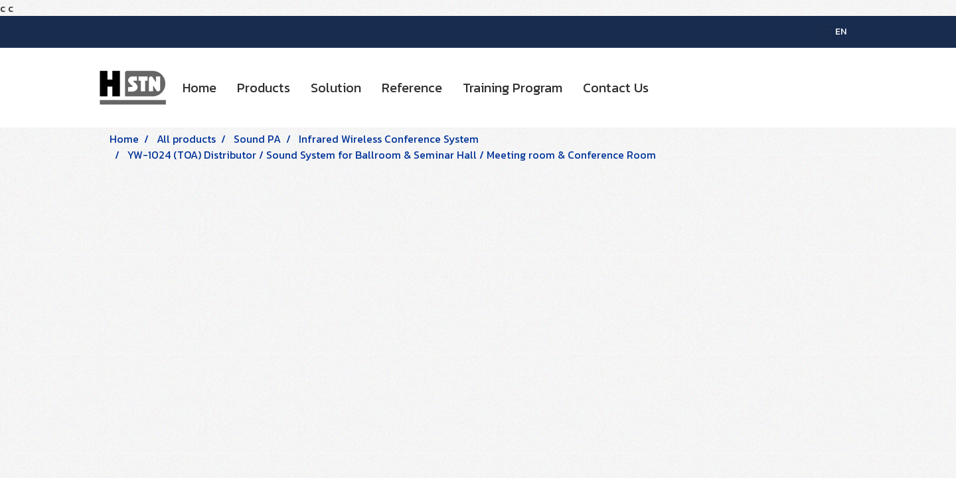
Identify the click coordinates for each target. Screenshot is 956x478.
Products (263, 88)
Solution (336, 88)
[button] (670, 87)
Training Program (512, 88)
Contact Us (616, 88)
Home (199, 88)
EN (833, 32)
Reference (412, 88)
